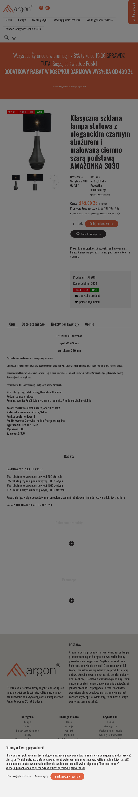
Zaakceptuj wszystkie (67, 776)
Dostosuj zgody (41, 776)
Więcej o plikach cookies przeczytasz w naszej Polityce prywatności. (45, 768)
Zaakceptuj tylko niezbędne (19, 776)
